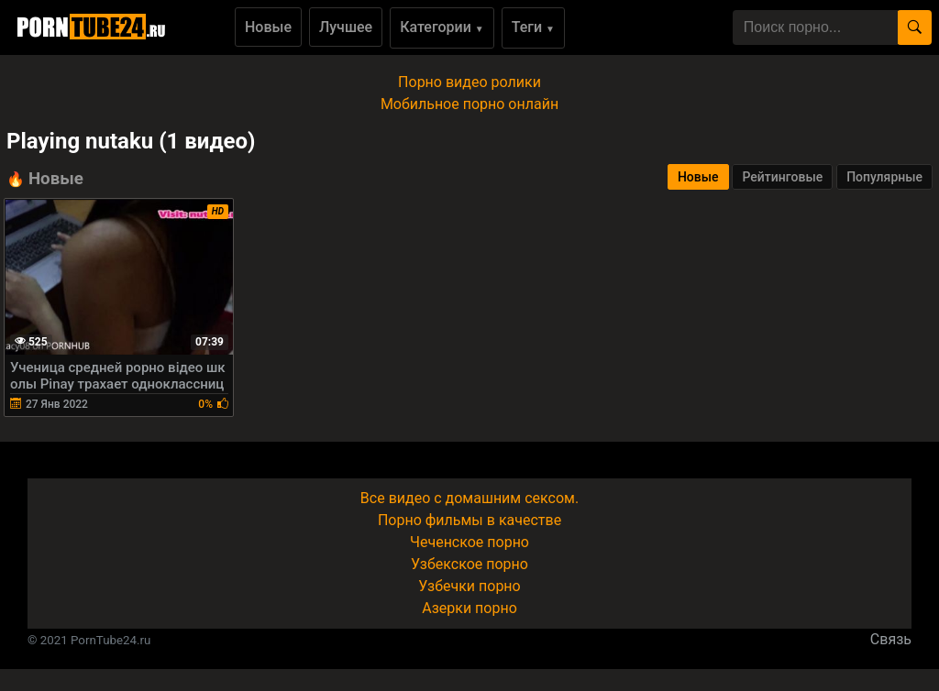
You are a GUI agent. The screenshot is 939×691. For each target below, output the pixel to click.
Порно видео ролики (469, 82)
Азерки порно (469, 608)
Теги (533, 27)
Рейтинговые (782, 177)
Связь (890, 639)
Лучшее (345, 27)
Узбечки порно (469, 586)
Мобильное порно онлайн (469, 104)
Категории (442, 27)
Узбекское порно (469, 564)
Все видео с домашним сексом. (469, 498)
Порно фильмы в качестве (469, 520)
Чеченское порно (469, 542)
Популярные (884, 177)
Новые (268, 27)
